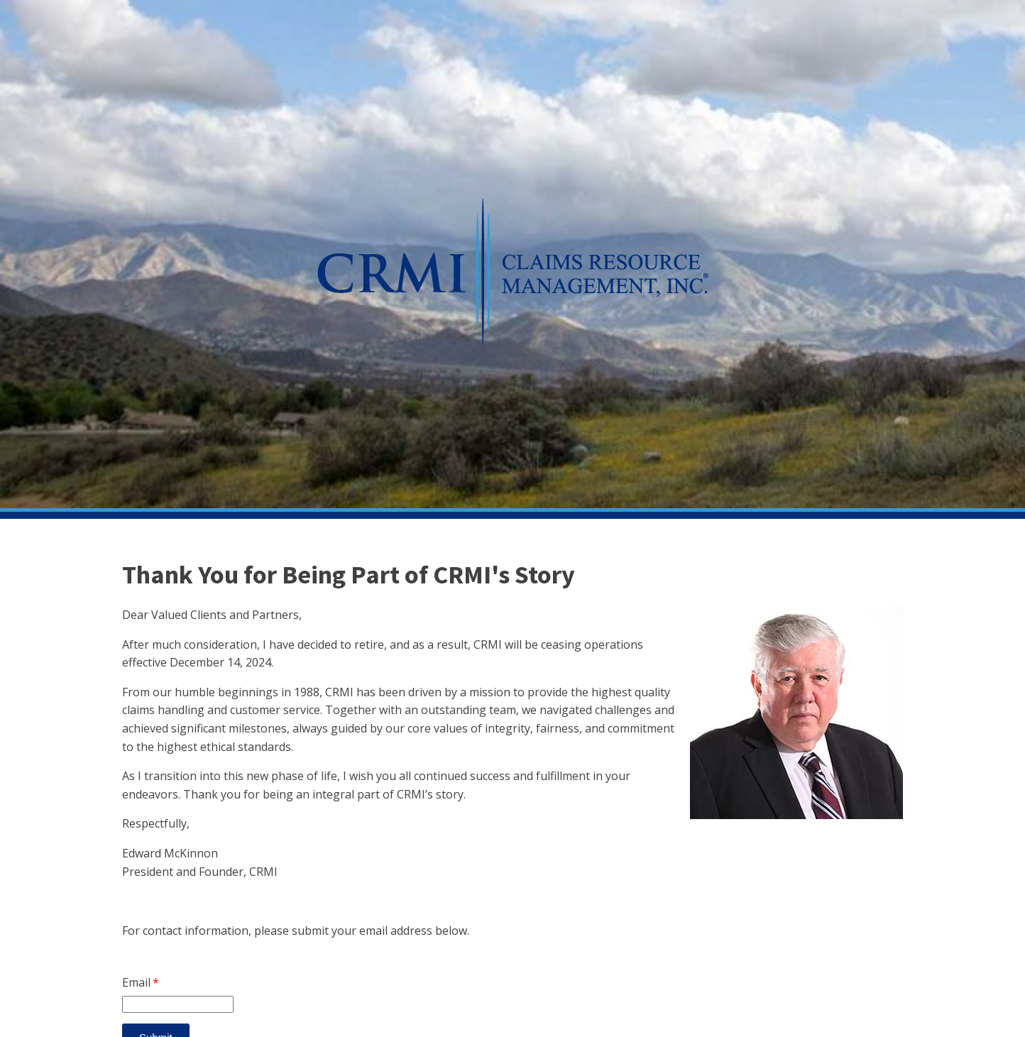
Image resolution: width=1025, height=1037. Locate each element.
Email (136, 982)
